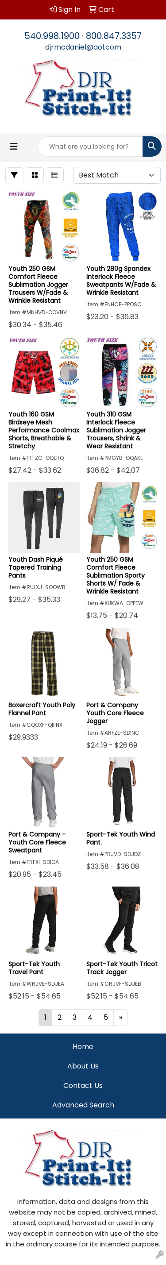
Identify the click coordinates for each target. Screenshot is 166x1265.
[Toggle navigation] (13, 146)
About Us (83, 1066)
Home (83, 1046)
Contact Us (83, 1085)
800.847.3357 (114, 36)
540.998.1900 (52, 36)
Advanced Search (83, 1105)
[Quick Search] (90, 146)
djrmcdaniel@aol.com (83, 47)
